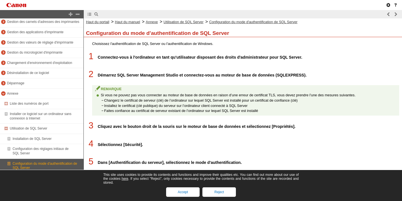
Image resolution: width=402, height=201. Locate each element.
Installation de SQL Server (32, 139)
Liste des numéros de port (29, 104)
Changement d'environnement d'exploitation (39, 63)
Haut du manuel (127, 22)
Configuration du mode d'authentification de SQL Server (253, 22)
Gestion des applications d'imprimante (35, 32)
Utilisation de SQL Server (28, 128)
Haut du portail (97, 22)
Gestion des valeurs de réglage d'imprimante (40, 42)
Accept (183, 192)
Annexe (12, 93)
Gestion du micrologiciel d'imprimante (35, 52)
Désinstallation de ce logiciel (28, 73)
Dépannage (15, 83)
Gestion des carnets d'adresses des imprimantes (43, 22)
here (124, 179)
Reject (219, 192)
